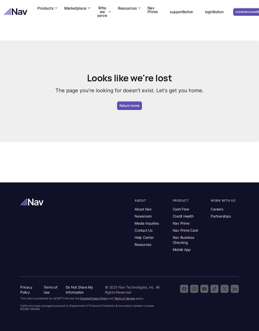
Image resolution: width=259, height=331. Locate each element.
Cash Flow (181, 209)
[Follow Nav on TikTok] (214, 289)
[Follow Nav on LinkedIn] (235, 289)
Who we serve (104, 12)
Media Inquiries (147, 223)
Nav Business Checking (183, 240)
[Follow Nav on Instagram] (194, 289)
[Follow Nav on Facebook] (184, 289)
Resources (129, 8)
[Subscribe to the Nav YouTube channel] (204, 289)
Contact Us (144, 230)
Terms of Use (50, 289)
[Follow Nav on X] (225, 289)
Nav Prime (152, 10)
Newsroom (143, 216)
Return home (129, 105)
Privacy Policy (26, 289)
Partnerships (221, 216)
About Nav (143, 209)
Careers (217, 209)
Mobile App (182, 249)
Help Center (144, 237)
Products (47, 8)
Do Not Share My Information (79, 289)
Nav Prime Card (185, 230)
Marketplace (77, 8)
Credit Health (183, 216)
